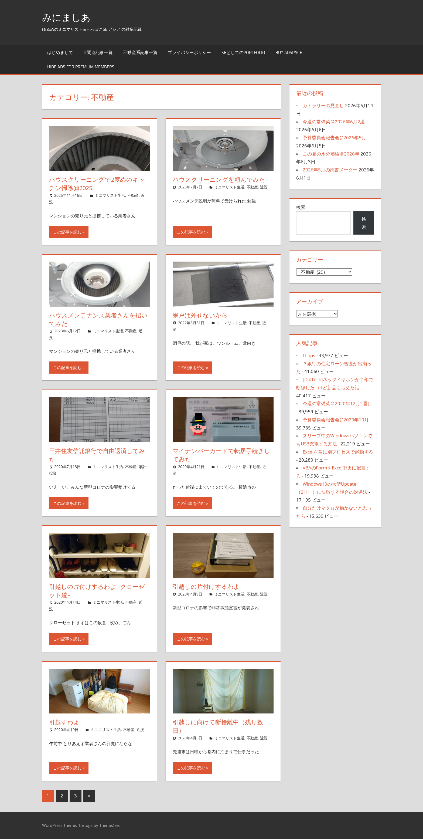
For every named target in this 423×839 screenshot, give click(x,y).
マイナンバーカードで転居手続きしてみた (221, 455)
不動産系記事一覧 (140, 52)
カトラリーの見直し (323, 105)
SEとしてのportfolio (243, 52)
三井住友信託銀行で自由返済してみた (97, 455)
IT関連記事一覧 (98, 52)
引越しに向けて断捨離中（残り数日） (218, 726)
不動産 (133, 195)
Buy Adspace (288, 52)
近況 (264, 187)
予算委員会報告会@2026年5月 (334, 137)
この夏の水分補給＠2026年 (331, 153)
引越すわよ (64, 722)
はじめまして (60, 52)
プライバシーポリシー (189, 52)
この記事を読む (67, 232)
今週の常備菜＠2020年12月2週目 (337, 403)
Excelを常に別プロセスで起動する (338, 452)
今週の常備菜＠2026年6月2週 (334, 121)
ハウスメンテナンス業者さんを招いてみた (98, 319)
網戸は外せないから (200, 315)
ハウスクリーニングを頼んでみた (219, 179)
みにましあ (67, 17)
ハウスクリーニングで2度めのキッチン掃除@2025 (97, 183)
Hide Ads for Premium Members (80, 66)
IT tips (309, 355)
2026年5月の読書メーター (330, 170)
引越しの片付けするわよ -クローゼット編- (97, 591)
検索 (300, 207)
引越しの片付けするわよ (206, 586)
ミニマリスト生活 (110, 195)
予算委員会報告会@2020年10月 (336, 420)
